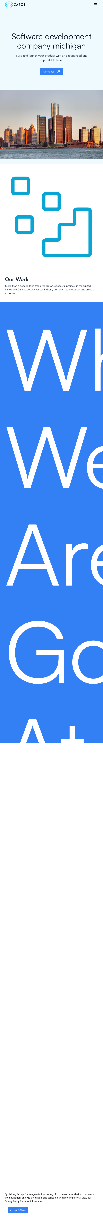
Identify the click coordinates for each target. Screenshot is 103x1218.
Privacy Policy (12, 1201)
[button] (95, 4)
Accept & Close (18, 1210)
